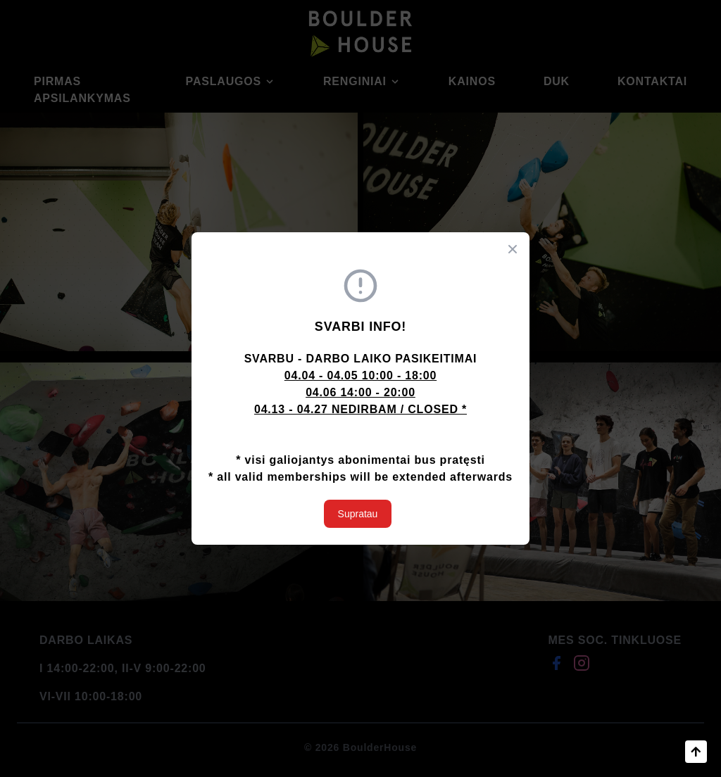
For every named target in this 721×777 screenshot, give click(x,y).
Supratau (358, 513)
